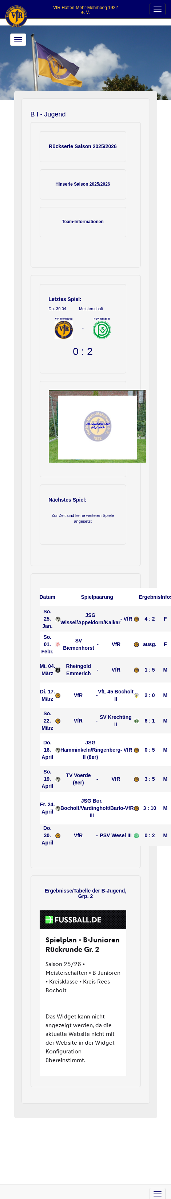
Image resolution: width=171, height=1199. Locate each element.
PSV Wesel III (116, 835)
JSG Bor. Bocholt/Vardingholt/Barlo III (91, 808)
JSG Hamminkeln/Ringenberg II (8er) (90, 750)
